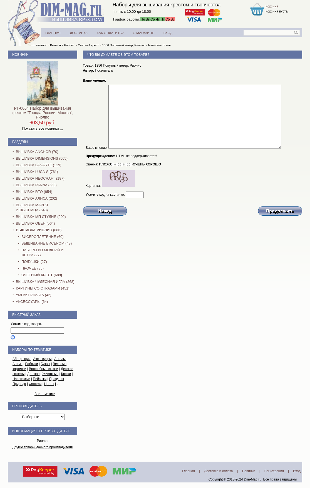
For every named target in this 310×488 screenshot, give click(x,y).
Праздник (56, 379)
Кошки (66, 374)
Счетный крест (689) (41, 275)
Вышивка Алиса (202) (36, 198)
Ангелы (60, 359)
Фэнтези (35, 384)
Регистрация (274, 471)
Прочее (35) (32, 268)
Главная (188, 471)
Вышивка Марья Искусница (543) (32, 207)
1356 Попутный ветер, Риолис (123, 45)
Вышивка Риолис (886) (38, 230)
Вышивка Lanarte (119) (38, 165)
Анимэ (18, 364)
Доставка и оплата (218, 471)
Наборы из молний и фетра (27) (42, 252)
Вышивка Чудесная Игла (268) (45, 282)
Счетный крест (88, 45)
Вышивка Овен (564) (35, 223)
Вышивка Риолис (62, 45)
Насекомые (21, 379)
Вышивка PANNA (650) (36, 185)
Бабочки (31, 364)
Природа (19, 384)
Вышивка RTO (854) (34, 192)
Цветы (49, 384)
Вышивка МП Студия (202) (41, 217)
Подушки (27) (34, 262)
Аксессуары (42, 359)
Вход (297, 471)
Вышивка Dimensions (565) (42, 158)
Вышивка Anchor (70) (37, 152)
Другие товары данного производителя (43, 447)
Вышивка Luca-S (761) (37, 172)
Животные (50, 374)
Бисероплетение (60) (42, 237)
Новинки (20, 55)
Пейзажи (39, 379)
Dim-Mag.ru (252, 479)
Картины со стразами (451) (43, 288)
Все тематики (44, 394)
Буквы (45, 364)
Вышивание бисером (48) (46, 243)
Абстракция (22, 359)
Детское (33, 374)
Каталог (41, 45)
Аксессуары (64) (32, 302)
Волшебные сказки (43, 369)
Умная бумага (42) (33, 295)
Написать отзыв (159, 45)
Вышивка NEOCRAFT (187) (40, 178)
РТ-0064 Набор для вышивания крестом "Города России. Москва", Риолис (42, 112)
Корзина (272, 6)
